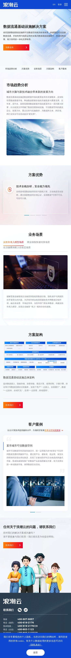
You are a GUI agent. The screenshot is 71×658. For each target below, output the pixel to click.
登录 (60, 4)
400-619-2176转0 (28, 626)
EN (54, 4)
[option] (35, 197)
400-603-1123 (26, 629)
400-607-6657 (26, 619)
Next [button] (69, 197)
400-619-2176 (26, 623)
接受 (35, 652)
